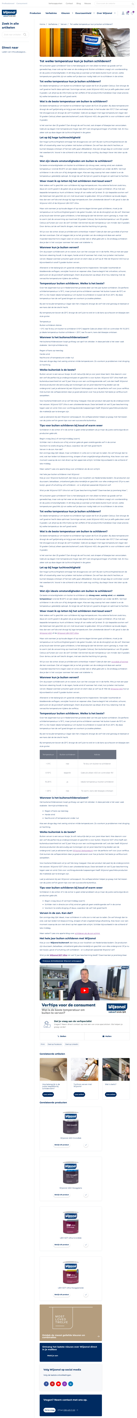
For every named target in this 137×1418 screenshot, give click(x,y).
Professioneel (8, 3)
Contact (69, 3)
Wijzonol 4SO (46, 633)
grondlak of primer (119, 662)
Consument (21, 3)
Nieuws (87, 3)
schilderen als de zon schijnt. (87, 933)
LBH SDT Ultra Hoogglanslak (71, 1288)
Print (43, 1044)
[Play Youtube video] (85, 990)
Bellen (62, 1036)
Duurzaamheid (83, 13)
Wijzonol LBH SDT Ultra (68, 633)
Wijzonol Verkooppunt (83, 850)
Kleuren (65, 13)
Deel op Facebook (55, 1044)
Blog (79, 3)
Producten (35, 13)
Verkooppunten (55, 3)
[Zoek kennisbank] (25, 34)
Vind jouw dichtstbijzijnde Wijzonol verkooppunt (62, 961)
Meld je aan (52, 1355)
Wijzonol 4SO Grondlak (70, 1138)
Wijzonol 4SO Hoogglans (70, 1188)
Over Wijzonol (104, 13)
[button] (49, 1410)
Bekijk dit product (62, 1145)
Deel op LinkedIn (71, 1044)
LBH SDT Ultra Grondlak (70, 1238)
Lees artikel (48, 1094)
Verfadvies (51, 13)
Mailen (107, 1036)
